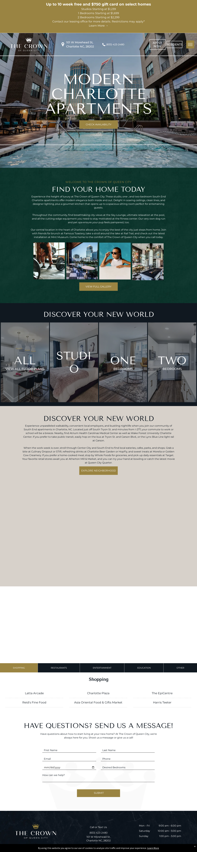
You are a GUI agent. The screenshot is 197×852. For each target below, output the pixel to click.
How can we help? (53, 775)
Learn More (153, 848)
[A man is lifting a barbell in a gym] (49, 274)
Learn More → (98, 25)
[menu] (190, 44)
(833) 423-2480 (115, 44)
